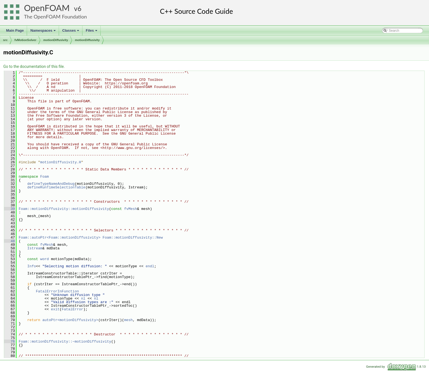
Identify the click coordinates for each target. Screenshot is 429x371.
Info (31, 266)
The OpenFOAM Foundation (55, 17)
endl (150, 266)
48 (9, 241)
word (44, 259)
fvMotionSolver (25, 40)
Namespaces (43, 32)
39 (9, 208)
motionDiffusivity (55, 40)
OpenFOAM (47, 8)
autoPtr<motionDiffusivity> (70, 319)
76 (9, 341)
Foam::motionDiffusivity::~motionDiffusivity (65, 341)
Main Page (15, 30)
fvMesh (130, 208)
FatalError (72, 309)
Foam (44, 176)
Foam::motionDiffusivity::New (133, 237)
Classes (71, 32)
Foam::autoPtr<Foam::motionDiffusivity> (59, 237)
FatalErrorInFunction (57, 291)
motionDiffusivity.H (60, 162)
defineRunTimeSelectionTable (56, 187)
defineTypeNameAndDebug (51, 183)
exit (55, 309)
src (5, 40)
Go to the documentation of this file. (34, 66)
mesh (128, 319)
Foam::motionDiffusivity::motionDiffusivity (64, 208)
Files (92, 32)
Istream (34, 248)
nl (83, 298)
